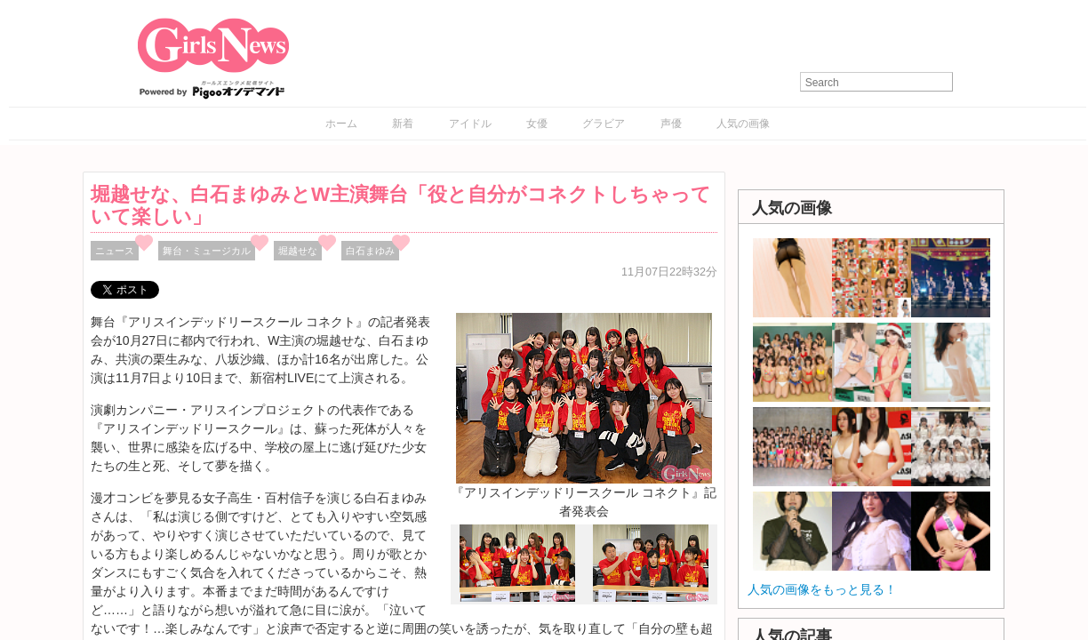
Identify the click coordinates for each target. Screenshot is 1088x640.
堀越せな (297, 250)
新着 (402, 123)
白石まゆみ (370, 250)
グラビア (603, 123)
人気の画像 (743, 123)
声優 (671, 123)
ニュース (114, 250)
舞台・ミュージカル (207, 250)
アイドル (470, 123)
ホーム (341, 123)
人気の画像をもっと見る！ (822, 589)
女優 (537, 123)
